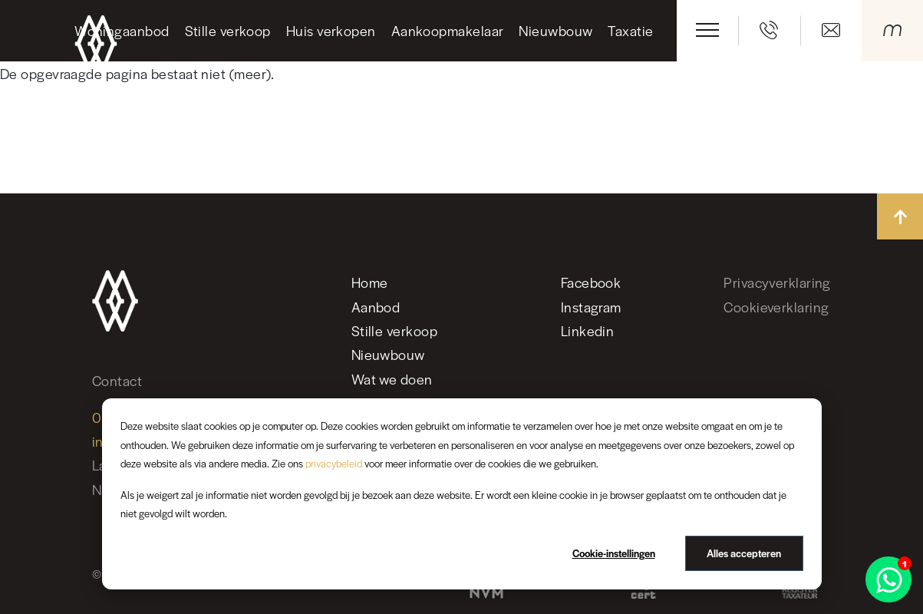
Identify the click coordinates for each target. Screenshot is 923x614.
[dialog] (462, 493)
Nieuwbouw (555, 30)
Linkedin (588, 330)
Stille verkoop (228, 30)
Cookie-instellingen (613, 553)
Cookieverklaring (776, 306)
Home (369, 282)
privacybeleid (333, 463)
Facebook (591, 282)
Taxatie (630, 30)
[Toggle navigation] (707, 30)
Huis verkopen (331, 30)
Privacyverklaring (777, 282)
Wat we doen (392, 378)
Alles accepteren (744, 553)
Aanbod (376, 306)
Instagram (591, 306)
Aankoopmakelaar (447, 30)
